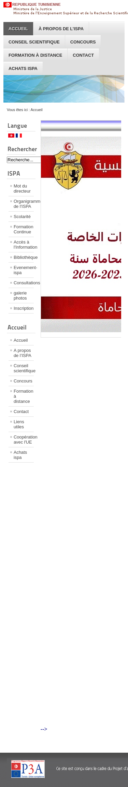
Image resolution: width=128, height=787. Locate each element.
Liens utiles (19, 424)
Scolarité (22, 216)
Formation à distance (35, 55)
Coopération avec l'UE (24, 439)
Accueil (18, 28)
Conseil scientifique (34, 41)
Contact (83, 55)
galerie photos (20, 295)
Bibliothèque (24, 257)
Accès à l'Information (24, 244)
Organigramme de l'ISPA (24, 204)
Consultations (24, 282)
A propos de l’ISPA (22, 353)
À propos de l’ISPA (61, 28)
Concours (83, 41)
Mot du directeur (22, 188)
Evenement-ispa (24, 270)
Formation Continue (23, 229)
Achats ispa (23, 68)
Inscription (23, 308)
